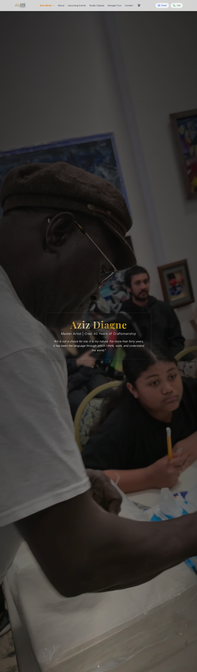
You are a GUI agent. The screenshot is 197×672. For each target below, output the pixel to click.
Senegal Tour (115, 5)
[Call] (177, 5)
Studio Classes (96, 5)
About (61, 5)
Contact (129, 5)
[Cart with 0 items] (139, 5)
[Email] (162, 5)
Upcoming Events (77, 5)
